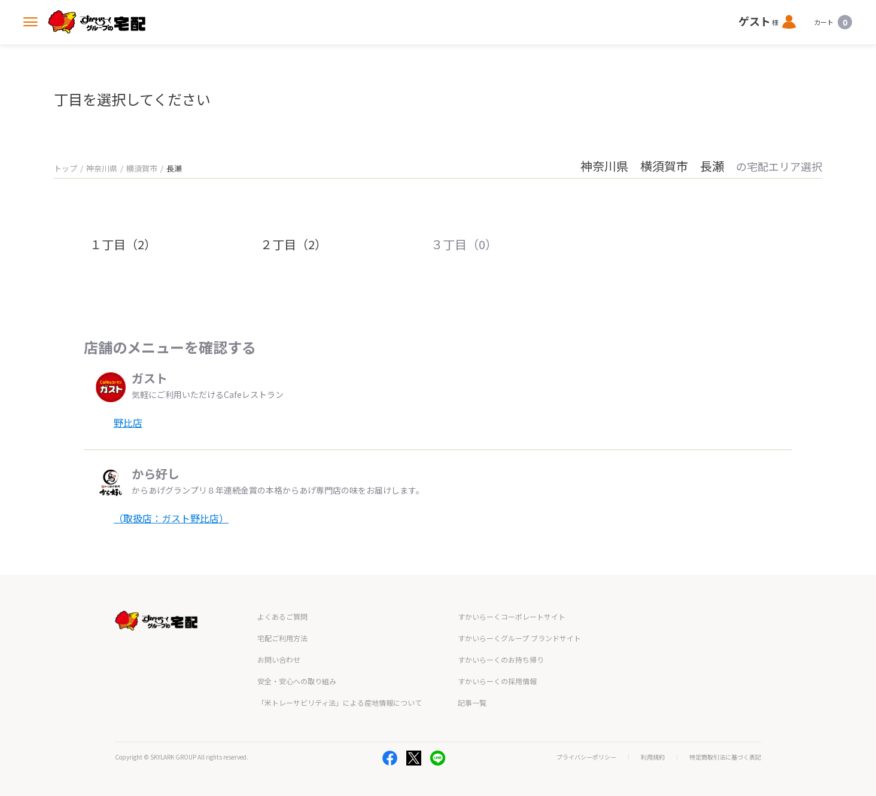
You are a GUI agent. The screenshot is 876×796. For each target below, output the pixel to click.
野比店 (128, 422)
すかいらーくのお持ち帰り (501, 659)
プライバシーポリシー (586, 757)
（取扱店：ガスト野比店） (171, 518)
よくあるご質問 (282, 616)
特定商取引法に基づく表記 (725, 757)
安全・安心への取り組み (296, 681)
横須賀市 (141, 168)
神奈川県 (101, 168)
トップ (65, 168)
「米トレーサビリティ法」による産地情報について (339, 702)
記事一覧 (472, 702)
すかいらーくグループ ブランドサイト (519, 638)
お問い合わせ (278, 659)
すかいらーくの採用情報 (497, 681)
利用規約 (653, 757)
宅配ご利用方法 (282, 638)
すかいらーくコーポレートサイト (511, 616)
